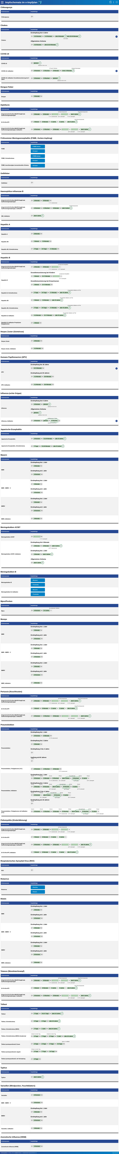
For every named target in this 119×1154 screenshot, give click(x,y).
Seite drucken (114, 1152)
